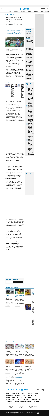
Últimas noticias (15, 393)
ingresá (46, 8)
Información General (10, 399)
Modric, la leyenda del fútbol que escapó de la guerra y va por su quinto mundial (12, 90)
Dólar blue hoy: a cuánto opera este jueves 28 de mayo (29, 42)
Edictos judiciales (9, 403)
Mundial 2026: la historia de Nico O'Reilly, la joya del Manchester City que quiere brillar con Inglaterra (23, 91)
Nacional (7, 397)
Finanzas (23, 11)
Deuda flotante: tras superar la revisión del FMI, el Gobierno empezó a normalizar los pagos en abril (31, 113)
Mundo (13, 397)
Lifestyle (36, 395)
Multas (18, 403)
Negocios (36, 11)
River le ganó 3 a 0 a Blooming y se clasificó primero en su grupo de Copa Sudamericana (15, 29)
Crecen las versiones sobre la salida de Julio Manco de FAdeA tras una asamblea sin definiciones (29, 52)
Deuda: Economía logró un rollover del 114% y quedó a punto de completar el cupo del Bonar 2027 (31, 130)
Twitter (6, 389)
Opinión (42, 11)
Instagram (11, 389)
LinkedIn (13, 389)
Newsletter (46, 11)
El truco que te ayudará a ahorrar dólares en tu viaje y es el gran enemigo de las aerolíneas (9, 380)
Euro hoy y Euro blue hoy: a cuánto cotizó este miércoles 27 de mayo (19, 381)
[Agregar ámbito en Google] (10, 24)
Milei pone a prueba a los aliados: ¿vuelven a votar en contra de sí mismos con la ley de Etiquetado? (31, 147)
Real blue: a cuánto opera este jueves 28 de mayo (9, 368)
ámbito (6, 14)
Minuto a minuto (19, 365)
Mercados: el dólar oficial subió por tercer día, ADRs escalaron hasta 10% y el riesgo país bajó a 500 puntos (19, 371)
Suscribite (18, 281)
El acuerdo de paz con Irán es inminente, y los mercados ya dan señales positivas (29, 63)
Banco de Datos (9, 395)
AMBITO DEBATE (33, 407)
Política (29, 11)
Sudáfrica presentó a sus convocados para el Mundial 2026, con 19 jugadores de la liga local (19, 301)
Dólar (10, 11)
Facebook (8, 389)
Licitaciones (24, 403)
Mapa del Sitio (8, 401)
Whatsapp (19, 389)
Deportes (12, 14)
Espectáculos (26, 399)
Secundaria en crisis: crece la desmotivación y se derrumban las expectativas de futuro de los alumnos (29, 74)
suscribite (43, 8)
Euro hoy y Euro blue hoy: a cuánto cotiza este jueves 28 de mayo (29, 354)
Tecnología (34, 399)
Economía (16, 11)
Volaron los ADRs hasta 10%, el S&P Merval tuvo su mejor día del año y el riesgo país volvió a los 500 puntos (30, 95)
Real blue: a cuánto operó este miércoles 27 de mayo (29, 368)
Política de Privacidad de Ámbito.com (22, 401)
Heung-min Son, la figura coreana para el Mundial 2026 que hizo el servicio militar (14, 33)
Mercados (17, 395)
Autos (19, 399)
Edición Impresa (27, 397)
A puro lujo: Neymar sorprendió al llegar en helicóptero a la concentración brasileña (9, 301)
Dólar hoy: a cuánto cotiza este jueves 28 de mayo (29, 35)
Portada (7, 393)
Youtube (16, 389)
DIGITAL (11, 407)
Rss (40, 399)
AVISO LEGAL (36, 401)
